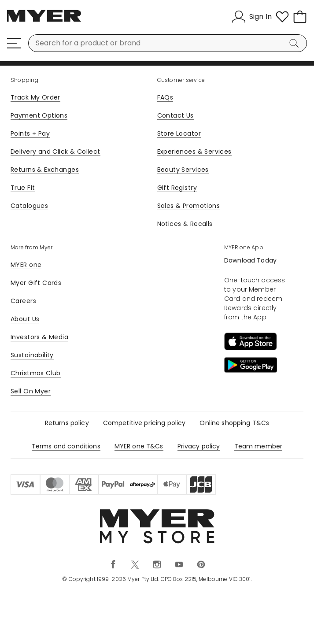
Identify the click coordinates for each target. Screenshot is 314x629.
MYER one (26, 264)
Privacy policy (198, 446)
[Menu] (14, 43)
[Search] (295, 43)
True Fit (23, 187)
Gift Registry (177, 187)
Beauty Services (183, 169)
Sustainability (32, 355)
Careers (23, 300)
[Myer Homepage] (44, 20)
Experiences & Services (194, 151)
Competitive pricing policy (144, 422)
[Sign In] (252, 17)
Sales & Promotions (188, 205)
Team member (258, 446)
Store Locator (179, 133)
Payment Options (39, 115)
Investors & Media (39, 337)
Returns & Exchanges (45, 169)
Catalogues (29, 205)
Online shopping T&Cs (234, 422)
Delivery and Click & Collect (55, 151)
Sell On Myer (31, 391)
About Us (25, 318)
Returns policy (67, 422)
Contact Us (175, 115)
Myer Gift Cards (36, 282)
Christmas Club (36, 373)
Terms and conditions (66, 446)
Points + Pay (30, 133)
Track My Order (35, 97)
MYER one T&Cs (139, 446)
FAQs (165, 97)
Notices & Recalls (185, 223)
